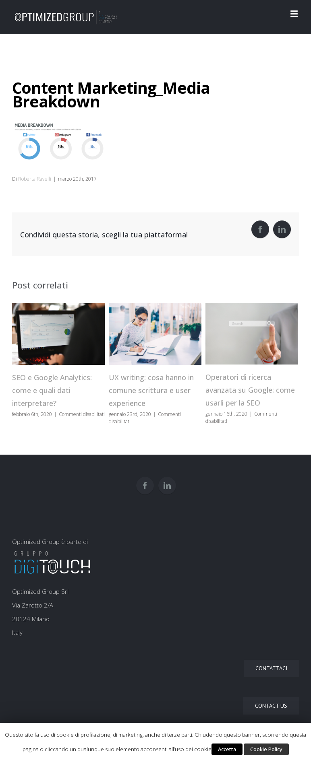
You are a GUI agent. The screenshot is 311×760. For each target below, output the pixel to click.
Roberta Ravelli (34, 178)
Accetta (227, 749)
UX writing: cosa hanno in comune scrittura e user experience (151, 390)
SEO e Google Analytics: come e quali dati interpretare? (52, 390)
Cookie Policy (266, 749)
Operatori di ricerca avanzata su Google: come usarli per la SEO (250, 390)
